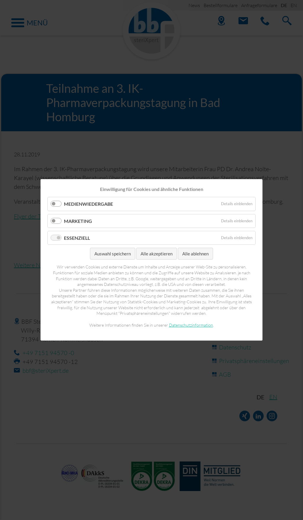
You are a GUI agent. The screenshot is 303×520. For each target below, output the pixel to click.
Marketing (78, 221)
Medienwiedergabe (88, 204)
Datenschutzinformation (191, 325)
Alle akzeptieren (157, 253)
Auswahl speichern (112, 253)
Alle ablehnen (195, 253)
